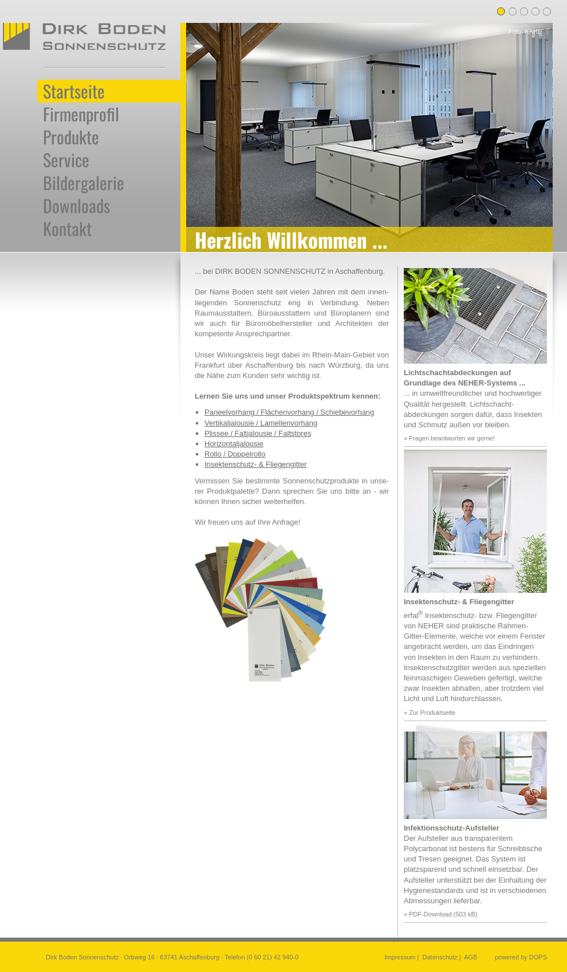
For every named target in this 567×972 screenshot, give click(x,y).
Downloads (76, 205)
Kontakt (67, 228)
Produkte (71, 136)
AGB (470, 957)
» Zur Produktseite (429, 712)
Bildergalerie (83, 182)
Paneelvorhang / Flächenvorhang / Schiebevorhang (289, 412)
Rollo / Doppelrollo (234, 454)
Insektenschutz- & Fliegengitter (255, 464)
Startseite (74, 91)
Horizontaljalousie (233, 443)
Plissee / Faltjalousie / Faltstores (257, 433)
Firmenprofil (81, 114)
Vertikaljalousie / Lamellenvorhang (260, 423)
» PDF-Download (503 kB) (440, 914)
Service (66, 159)
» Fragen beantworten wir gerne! (449, 438)
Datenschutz (440, 957)
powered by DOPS (521, 957)
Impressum (399, 957)
